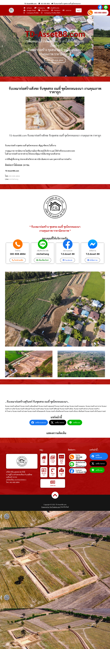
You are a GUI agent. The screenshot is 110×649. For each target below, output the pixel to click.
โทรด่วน (17, 251)
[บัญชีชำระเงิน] (61, 457)
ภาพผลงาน (52, 461)
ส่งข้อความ (92, 251)
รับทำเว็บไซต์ (65, 507)
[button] (2, 46)
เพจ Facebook (67, 251)
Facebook (79, 470)
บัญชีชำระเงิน (61, 461)
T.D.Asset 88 (68, 253)
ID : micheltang (80, 465)
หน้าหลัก (44, 461)
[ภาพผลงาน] (53, 457)
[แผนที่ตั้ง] (61, 470)
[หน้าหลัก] (44, 457)
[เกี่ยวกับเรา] (44, 470)
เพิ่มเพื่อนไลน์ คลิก (43, 251)
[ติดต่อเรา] (53, 470)
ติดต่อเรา (53, 474)
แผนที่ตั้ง (61, 474)
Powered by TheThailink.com (51, 507)
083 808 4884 (100, 12)
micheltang (13, 179)
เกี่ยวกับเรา (44, 474)
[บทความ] (53, 482)
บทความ (52, 485)
